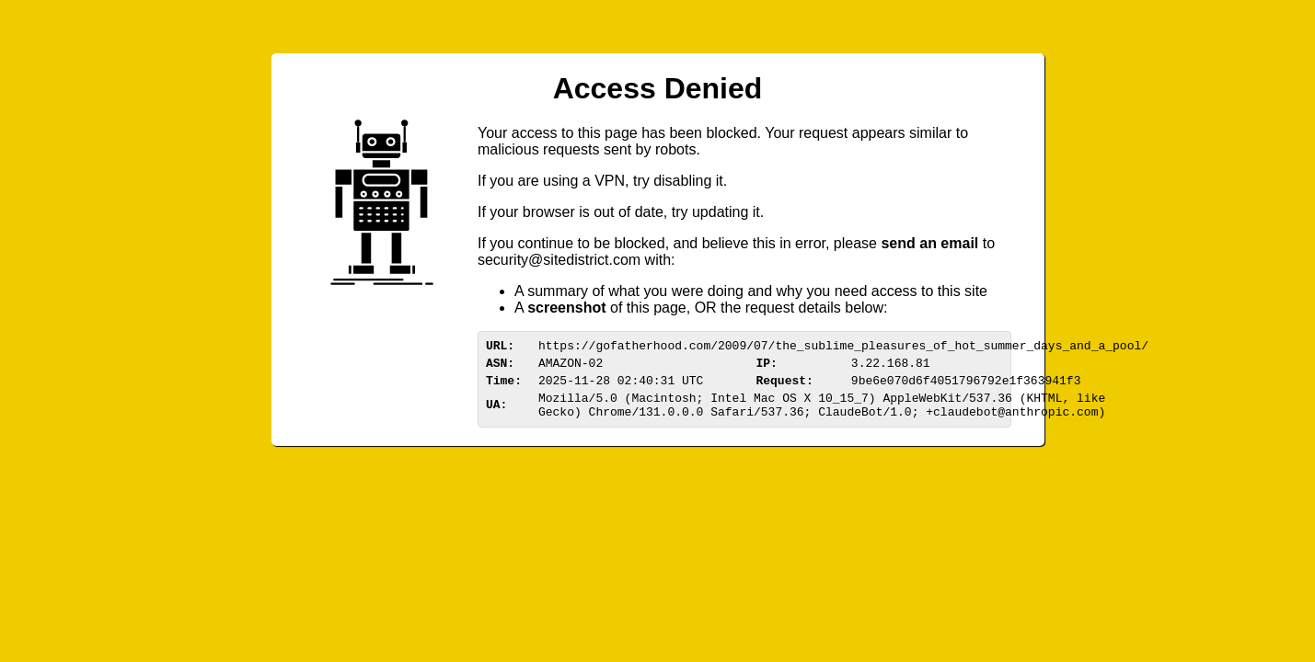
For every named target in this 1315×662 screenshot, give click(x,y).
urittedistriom (559, 260)
